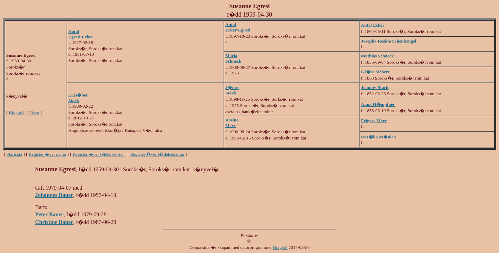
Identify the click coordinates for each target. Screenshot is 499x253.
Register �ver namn (47, 154)
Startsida (15, 154)
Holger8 (280, 247)
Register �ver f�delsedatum (157, 154)
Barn (34, 112)
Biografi (16, 112)
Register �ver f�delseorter (98, 154)
